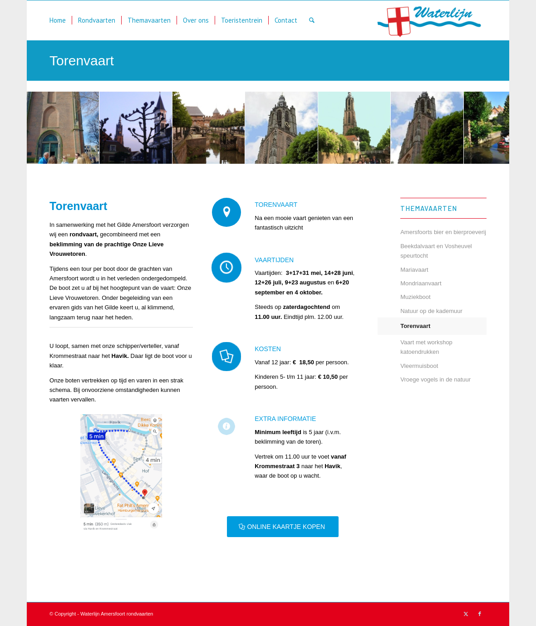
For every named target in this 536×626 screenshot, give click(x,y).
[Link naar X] (466, 614)
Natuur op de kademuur (431, 311)
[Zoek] (311, 20)
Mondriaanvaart (420, 283)
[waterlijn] (430, 20)
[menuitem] (58, 20)
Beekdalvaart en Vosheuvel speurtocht (436, 251)
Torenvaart (81, 60)
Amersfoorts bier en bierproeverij (443, 232)
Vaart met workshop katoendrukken (426, 347)
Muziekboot (415, 296)
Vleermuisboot (419, 365)
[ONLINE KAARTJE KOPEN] (283, 526)
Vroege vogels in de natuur (435, 379)
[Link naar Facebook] (480, 614)
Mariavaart (414, 269)
